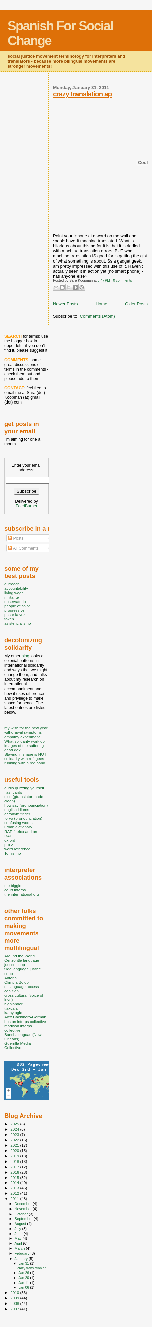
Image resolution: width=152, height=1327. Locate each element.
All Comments (23, 548)
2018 (15, 1161)
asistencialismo (17, 623)
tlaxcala (11, 1008)
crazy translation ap (82, 94)
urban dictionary (18, 827)
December (24, 1204)
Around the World (19, 956)
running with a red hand (24, 763)
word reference (17, 849)
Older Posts (136, 303)
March (20, 1248)
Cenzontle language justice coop (21, 962)
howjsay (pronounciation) (26, 805)
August (21, 1224)
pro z (8, 844)
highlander (13, 1004)
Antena (10, 978)
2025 (15, 1124)
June (19, 1234)
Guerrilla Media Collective (17, 1045)
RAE (8, 836)
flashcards (13, 792)
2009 (15, 1298)
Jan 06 (24, 1287)
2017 (15, 1167)
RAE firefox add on (20, 831)
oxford (9, 840)
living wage (14, 592)
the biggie (12, 885)
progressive (14, 610)
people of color (17, 606)
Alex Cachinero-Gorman (25, 1017)
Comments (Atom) (97, 316)
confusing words (18, 822)
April (19, 1243)
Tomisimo (12, 853)
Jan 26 (24, 1273)
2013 (15, 1188)
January (22, 1259)
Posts (15, 538)
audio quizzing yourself (24, 788)
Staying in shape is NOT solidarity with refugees (25, 756)
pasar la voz (14, 614)
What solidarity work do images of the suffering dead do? (24, 745)
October (22, 1214)
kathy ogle (13, 1012)
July (18, 1229)
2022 (15, 1140)
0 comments (122, 280)
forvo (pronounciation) (23, 818)
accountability (16, 588)
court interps (15, 890)
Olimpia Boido (16, 982)
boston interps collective (25, 1021)
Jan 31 (24, 1263)
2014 (15, 1182)
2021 (15, 1145)
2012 (15, 1193)
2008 (15, 1303)
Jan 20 (24, 1278)
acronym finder (17, 814)
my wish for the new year (26, 728)
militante (11, 597)
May (19, 1238)
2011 (15, 1198)
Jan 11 (24, 1283)
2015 (15, 1177)
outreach (12, 584)
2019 (15, 1156)
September (24, 1219)
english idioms (16, 809)
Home (101, 303)
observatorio (15, 601)
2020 (15, 1150)
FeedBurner (26, 506)
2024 (15, 1129)
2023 (15, 1134)
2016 (15, 1172)
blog (25, 656)
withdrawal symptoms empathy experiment (23, 734)
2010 (15, 1292)
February (23, 1253)
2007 (15, 1309)
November (24, 1209)
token (9, 619)
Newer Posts (65, 303)
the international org (21, 894)
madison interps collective (18, 1028)
